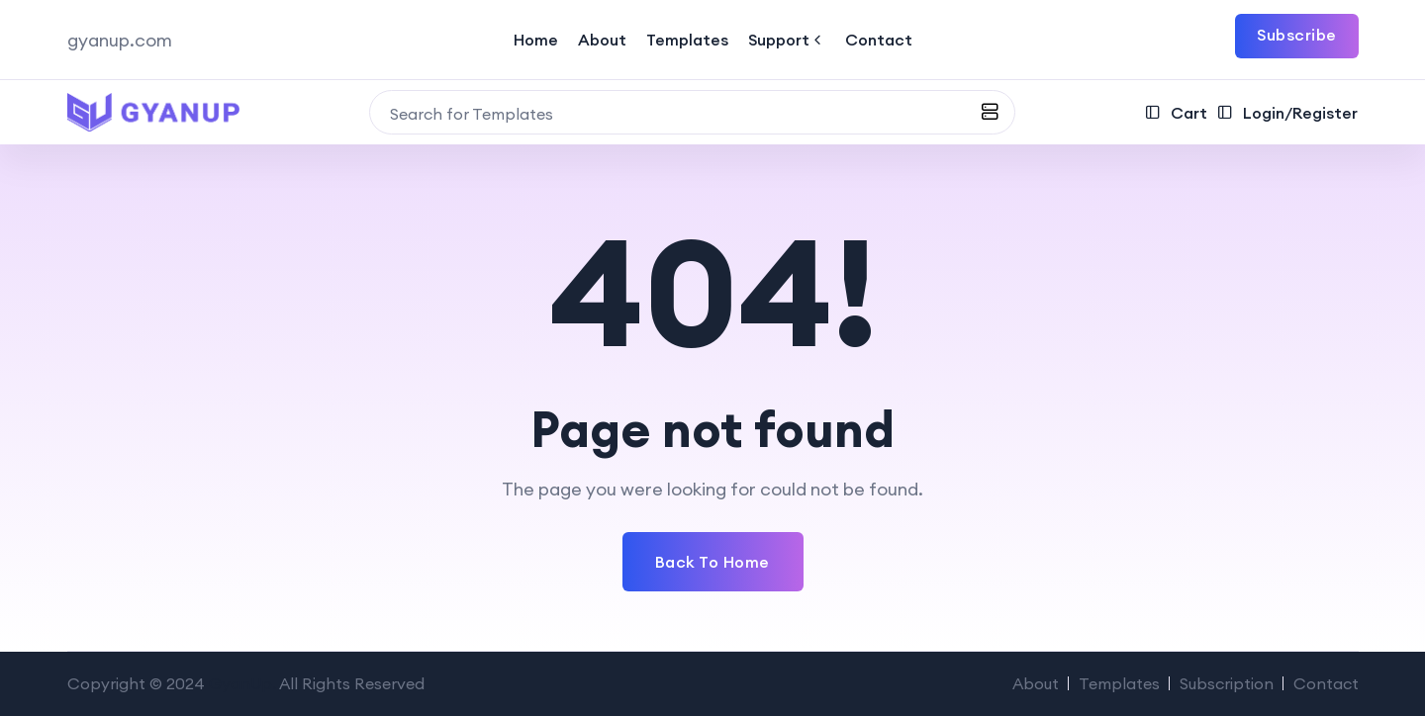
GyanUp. (242, 683)
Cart (1176, 113)
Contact (878, 39)
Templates (687, 39)
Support (786, 39)
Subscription (1227, 683)
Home (536, 39)
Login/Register (1287, 113)
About (602, 39)
